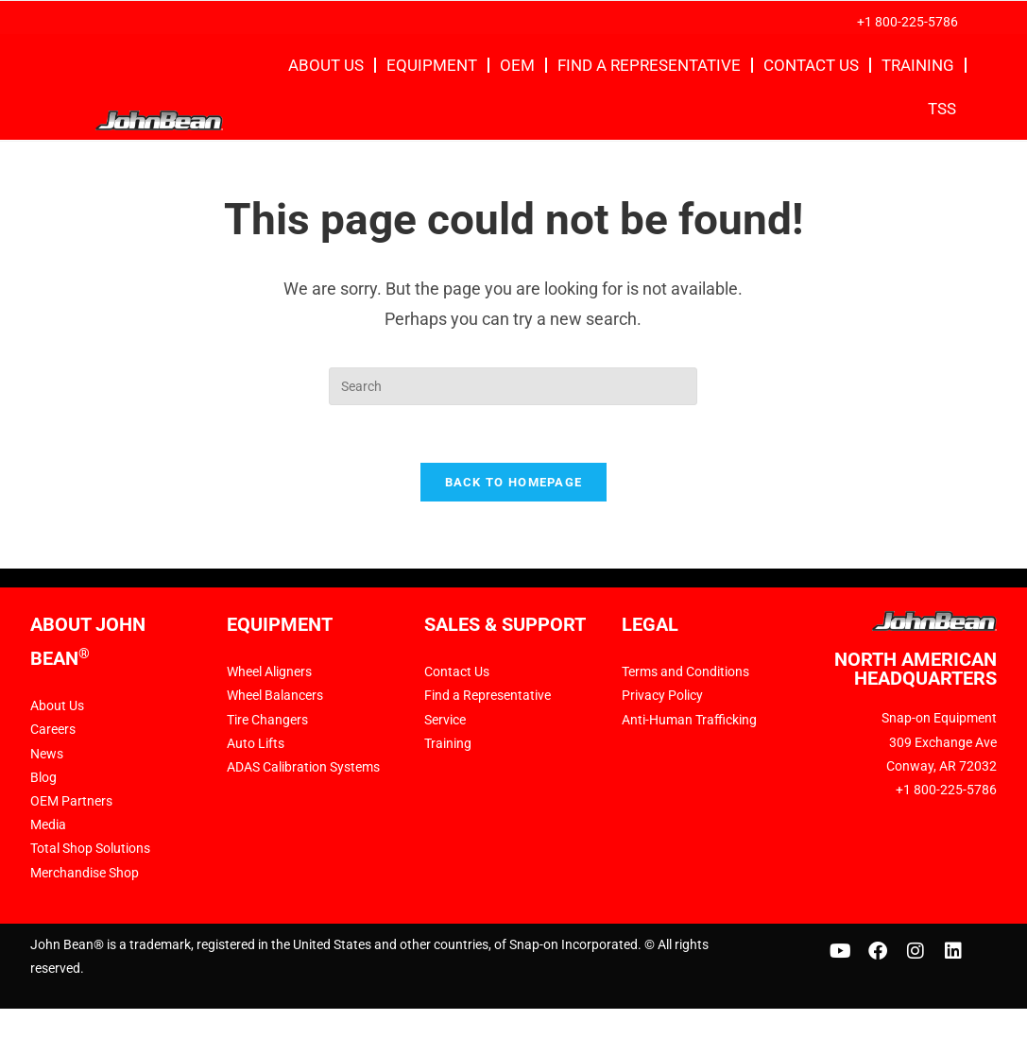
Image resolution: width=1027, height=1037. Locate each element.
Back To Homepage (514, 482)
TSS (942, 108)
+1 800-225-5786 (907, 21)
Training (918, 65)
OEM (517, 65)
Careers (53, 729)
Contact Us (811, 65)
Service (445, 719)
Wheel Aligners (269, 671)
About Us (326, 65)
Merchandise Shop (84, 872)
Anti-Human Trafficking (689, 719)
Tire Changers (267, 719)
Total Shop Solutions (90, 848)
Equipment (431, 65)
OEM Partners (71, 800)
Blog (43, 777)
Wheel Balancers (275, 695)
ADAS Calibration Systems (303, 766)
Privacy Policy (662, 695)
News (46, 753)
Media (48, 824)
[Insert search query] (513, 386)
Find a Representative (649, 65)
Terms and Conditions (685, 671)
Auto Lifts (255, 743)
